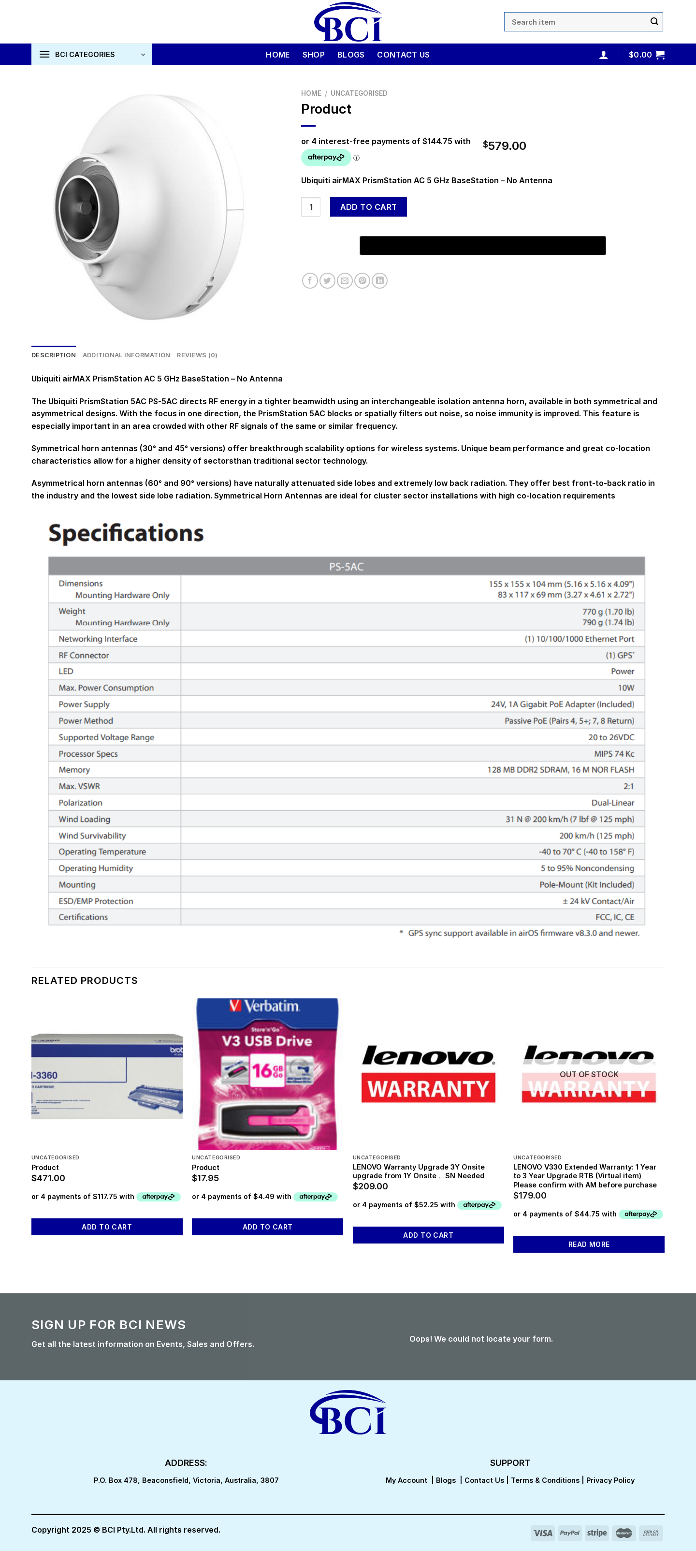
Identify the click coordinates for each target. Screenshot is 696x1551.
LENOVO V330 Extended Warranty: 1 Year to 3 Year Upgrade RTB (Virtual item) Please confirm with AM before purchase (585, 1176)
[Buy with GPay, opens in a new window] (483, 245)
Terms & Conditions (545, 1480)
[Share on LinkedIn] (380, 281)
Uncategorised (359, 93)
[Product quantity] (310, 207)
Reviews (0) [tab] (197, 355)
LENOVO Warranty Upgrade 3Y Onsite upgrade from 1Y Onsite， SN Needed (419, 1171)
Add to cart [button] (107, 1227)
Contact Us (403, 54)
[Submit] (654, 22)
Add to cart (368, 207)
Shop (314, 54)
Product (45, 1167)
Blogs (351, 54)
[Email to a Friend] (345, 281)
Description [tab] (53, 355)
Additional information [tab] (127, 355)
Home (278, 54)
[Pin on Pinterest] (362, 281)
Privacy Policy (610, 1480)
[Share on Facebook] (310, 281)
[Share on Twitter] (327, 281)
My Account (406, 1480)
